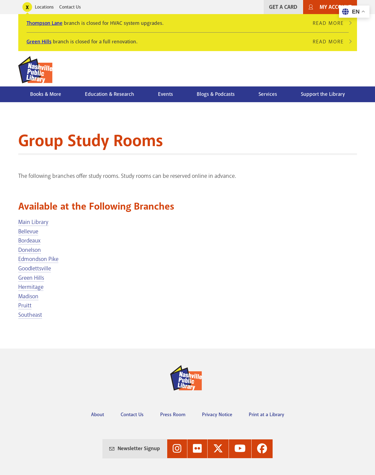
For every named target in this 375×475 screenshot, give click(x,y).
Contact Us (70, 7)
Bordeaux (29, 240)
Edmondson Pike (38, 259)
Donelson (29, 250)
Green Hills (39, 41)
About (97, 414)
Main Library (33, 222)
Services (267, 94)
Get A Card (283, 7)
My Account (335, 7)
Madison (28, 296)
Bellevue (28, 231)
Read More (331, 23)
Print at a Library (266, 414)
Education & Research (109, 94)
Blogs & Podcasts (216, 94)
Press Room (172, 414)
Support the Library (323, 94)
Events (165, 94)
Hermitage (30, 287)
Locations (44, 7)
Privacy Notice (217, 414)
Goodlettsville (34, 268)
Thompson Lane (45, 23)
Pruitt (25, 305)
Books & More (45, 94)
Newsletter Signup (139, 448)
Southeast (30, 314)
